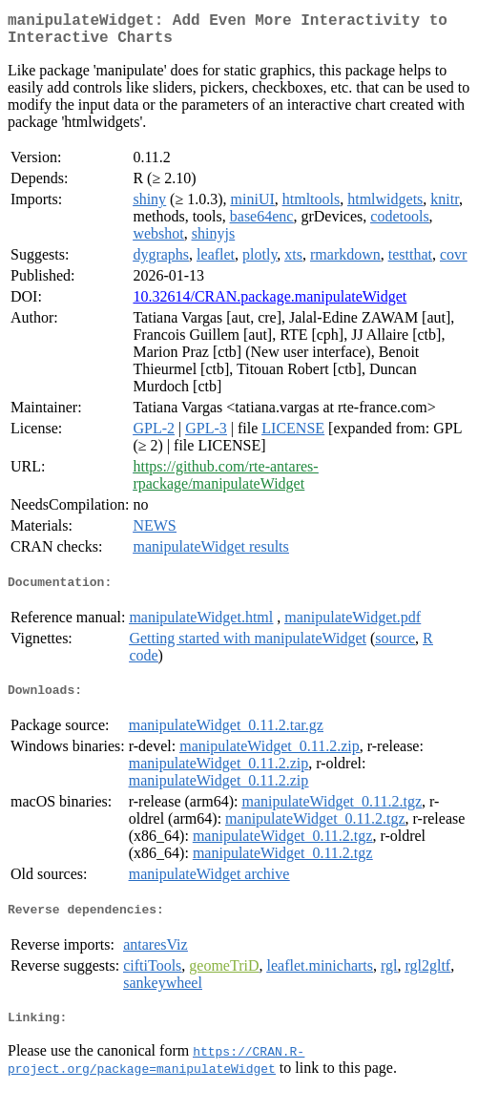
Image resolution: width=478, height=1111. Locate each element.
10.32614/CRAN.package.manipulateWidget (269, 304)
